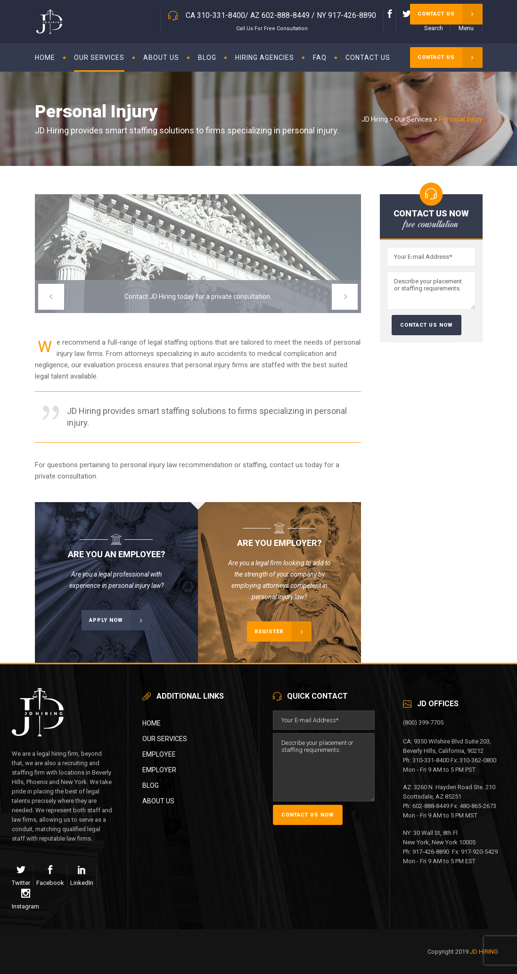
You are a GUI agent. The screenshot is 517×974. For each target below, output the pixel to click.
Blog (150, 785)
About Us (158, 801)
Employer (159, 770)
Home (151, 723)
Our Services (413, 119)
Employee (159, 754)
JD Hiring (374, 119)
